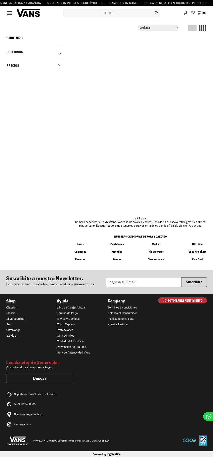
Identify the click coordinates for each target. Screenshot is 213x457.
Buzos (80, 244)
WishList (192, 13)
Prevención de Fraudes (71, 346)
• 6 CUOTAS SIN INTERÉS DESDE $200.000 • (76, 3)
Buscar (39, 378)
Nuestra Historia (118, 324)
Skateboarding (15, 318)
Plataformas (156, 251)
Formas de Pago (67, 313)
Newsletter (56, 280)
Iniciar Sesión (185, 13)
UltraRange (13, 330)
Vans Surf (197, 259)
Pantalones (117, 244)
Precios (12, 65)
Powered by (106, 454)
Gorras (117, 259)
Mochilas (117, 251)
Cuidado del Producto (70, 341)
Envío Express (66, 324)
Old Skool (197, 244)
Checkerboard (156, 259)
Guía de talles (65, 335)
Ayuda (62, 301)
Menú (9, 13)
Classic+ (11, 313)
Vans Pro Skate (198, 251)
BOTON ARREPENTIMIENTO (185, 300)
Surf (8, 324)
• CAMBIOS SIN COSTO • (125, 3)
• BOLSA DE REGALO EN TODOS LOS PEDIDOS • (176, 3)
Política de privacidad (121, 318)
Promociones (65, 330)
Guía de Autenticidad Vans (73, 352)
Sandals (11, 335)
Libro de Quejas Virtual (71, 307)
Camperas (80, 251)
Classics (11, 307)
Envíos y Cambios (68, 318)
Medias (156, 244)
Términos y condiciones (122, 307)
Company (116, 301)
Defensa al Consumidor (122, 313)
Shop (11, 301)
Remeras (80, 259)
